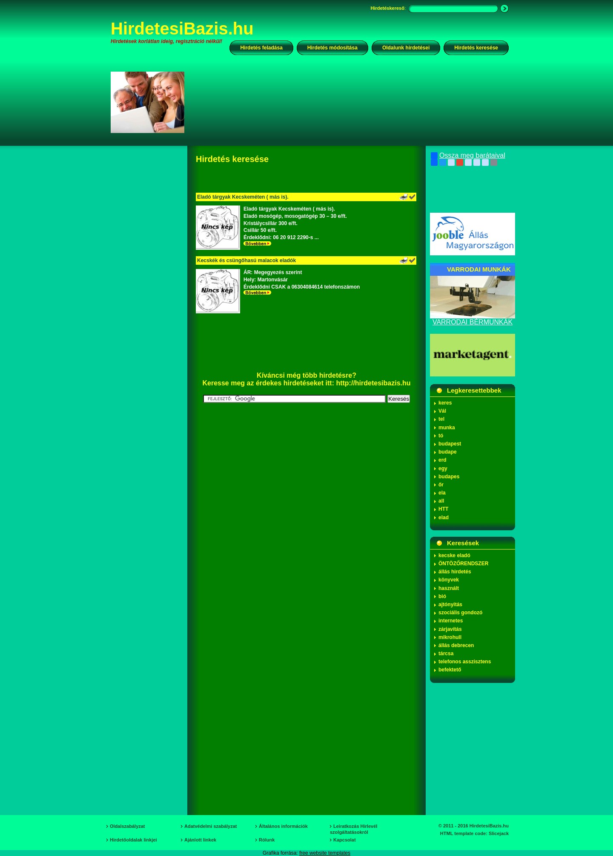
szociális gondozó (460, 613)
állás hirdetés (454, 572)
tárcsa (445, 653)
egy (442, 468)
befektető (449, 670)
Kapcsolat (344, 839)
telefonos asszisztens (464, 662)
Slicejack (499, 833)
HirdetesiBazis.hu (182, 28)
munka (446, 428)
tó (440, 436)
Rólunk (267, 839)
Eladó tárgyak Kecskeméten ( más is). (243, 197)
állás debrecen (456, 645)
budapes (448, 477)
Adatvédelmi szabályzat (210, 826)
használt (448, 588)
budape (447, 452)
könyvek (448, 580)
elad (443, 518)
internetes (450, 621)
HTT (443, 509)
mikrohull (449, 637)
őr (441, 485)
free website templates (324, 853)
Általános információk (283, 826)
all (441, 501)
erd (442, 460)
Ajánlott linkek (200, 839)
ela (442, 493)
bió (442, 596)
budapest (449, 444)
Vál (442, 411)
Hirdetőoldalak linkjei (133, 839)
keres (445, 403)
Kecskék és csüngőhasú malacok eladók (246, 260)
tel (441, 419)
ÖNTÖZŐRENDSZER (463, 564)
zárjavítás (450, 629)
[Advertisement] (352, 102)
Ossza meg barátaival (468, 155)
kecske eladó (454, 555)
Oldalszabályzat (127, 826)
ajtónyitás (450, 604)
